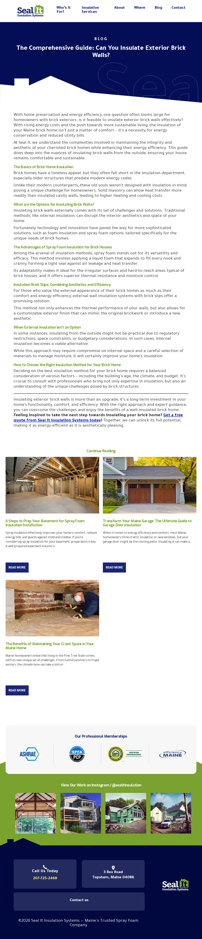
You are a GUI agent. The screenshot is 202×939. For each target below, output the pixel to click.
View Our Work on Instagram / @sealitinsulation (101, 785)
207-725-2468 (45, 879)
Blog (158, 8)
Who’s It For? (64, 10)
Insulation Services (90, 10)
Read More (17, 568)
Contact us (79, 901)
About (119, 8)
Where (139, 8)
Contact (178, 8)
